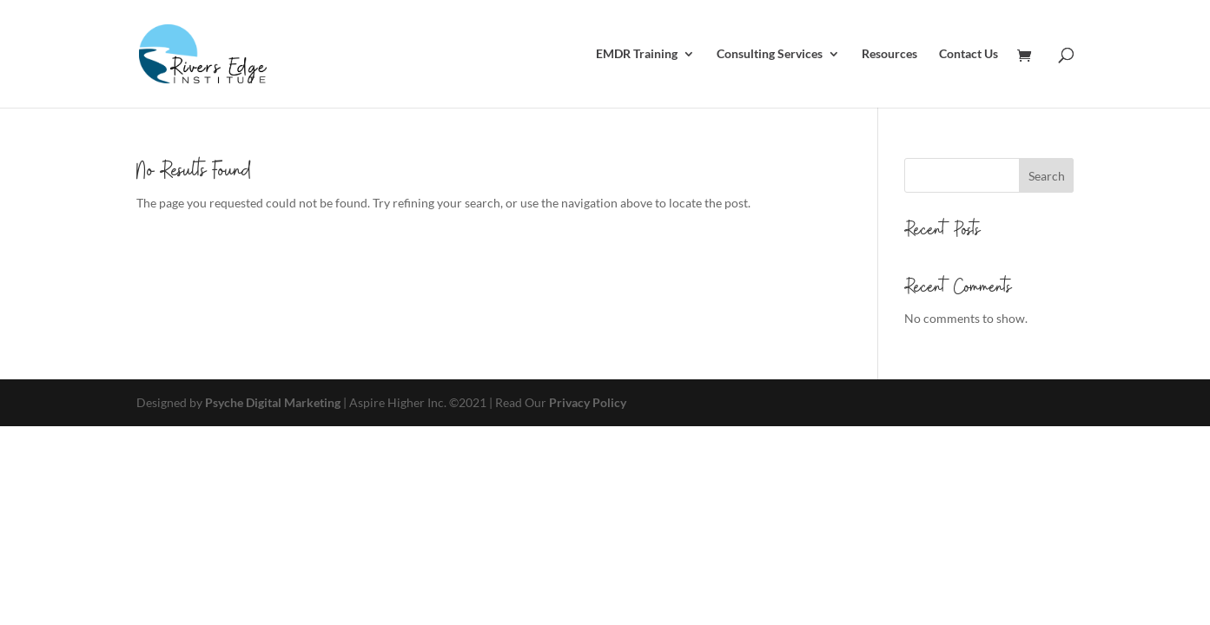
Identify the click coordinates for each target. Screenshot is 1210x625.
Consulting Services (770, 54)
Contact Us (968, 54)
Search (1046, 175)
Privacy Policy (587, 402)
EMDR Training (637, 54)
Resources (889, 54)
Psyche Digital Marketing (273, 402)
